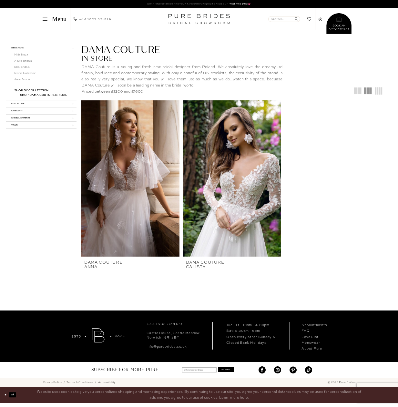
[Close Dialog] (7, 399)
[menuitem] (54, 20)
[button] (54, 20)
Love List (310, 340)
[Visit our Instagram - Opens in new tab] (277, 373)
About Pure (311, 352)
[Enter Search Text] (284, 20)
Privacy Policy (52, 386)
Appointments (314, 328)
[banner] (199, 20)
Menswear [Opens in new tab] (310, 346)
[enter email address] (195, 373)
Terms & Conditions (79, 386)
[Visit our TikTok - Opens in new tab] (308, 373)
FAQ (305, 334)
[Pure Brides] (98, 339)
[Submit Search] (296, 20)
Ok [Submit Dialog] (17, 398)
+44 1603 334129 (164, 327)
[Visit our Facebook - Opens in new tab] (262, 373)
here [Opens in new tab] (244, 401)
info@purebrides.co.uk (167, 350)
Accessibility (107, 386)
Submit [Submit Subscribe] (235, 374)
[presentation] (130, 180)
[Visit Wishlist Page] (309, 20)
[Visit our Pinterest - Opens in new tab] (293, 373)
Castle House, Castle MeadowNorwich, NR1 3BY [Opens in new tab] (173, 338)
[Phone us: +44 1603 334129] (92, 20)
